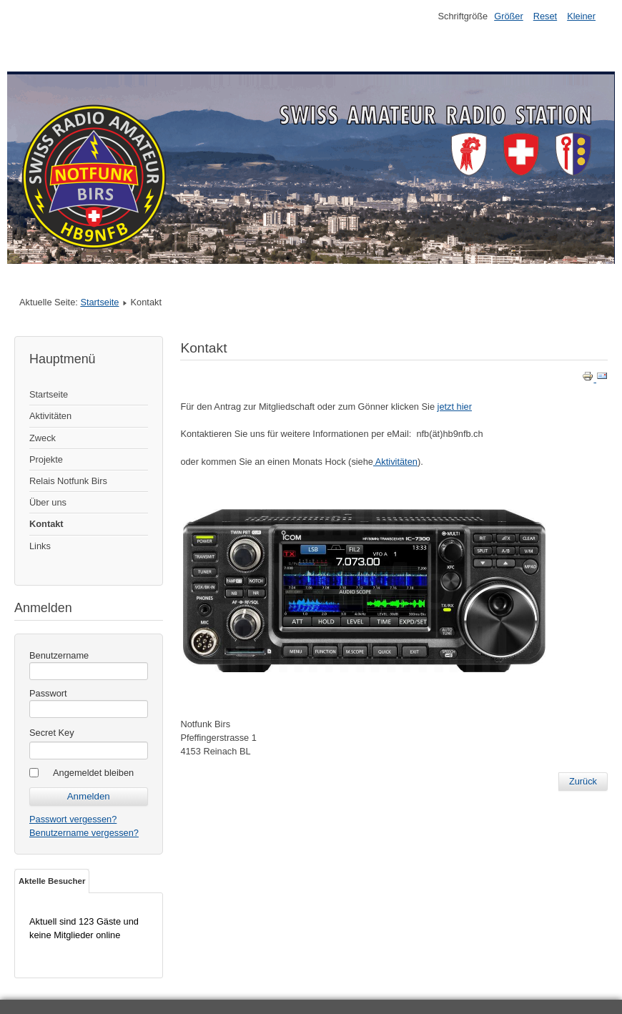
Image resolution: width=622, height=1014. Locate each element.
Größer (508, 16)
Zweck (42, 438)
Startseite (99, 302)
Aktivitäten (50, 415)
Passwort (48, 693)
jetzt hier (455, 406)
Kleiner (581, 16)
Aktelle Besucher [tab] (52, 881)
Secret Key (51, 732)
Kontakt (46, 523)
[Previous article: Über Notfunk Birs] (583, 781)
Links (40, 546)
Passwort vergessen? (73, 819)
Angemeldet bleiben (93, 772)
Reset (545, 16)
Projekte (46, 459)
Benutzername (59, 655)
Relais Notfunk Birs (68, 481)
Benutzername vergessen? (84, 832)
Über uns (47, 502)
